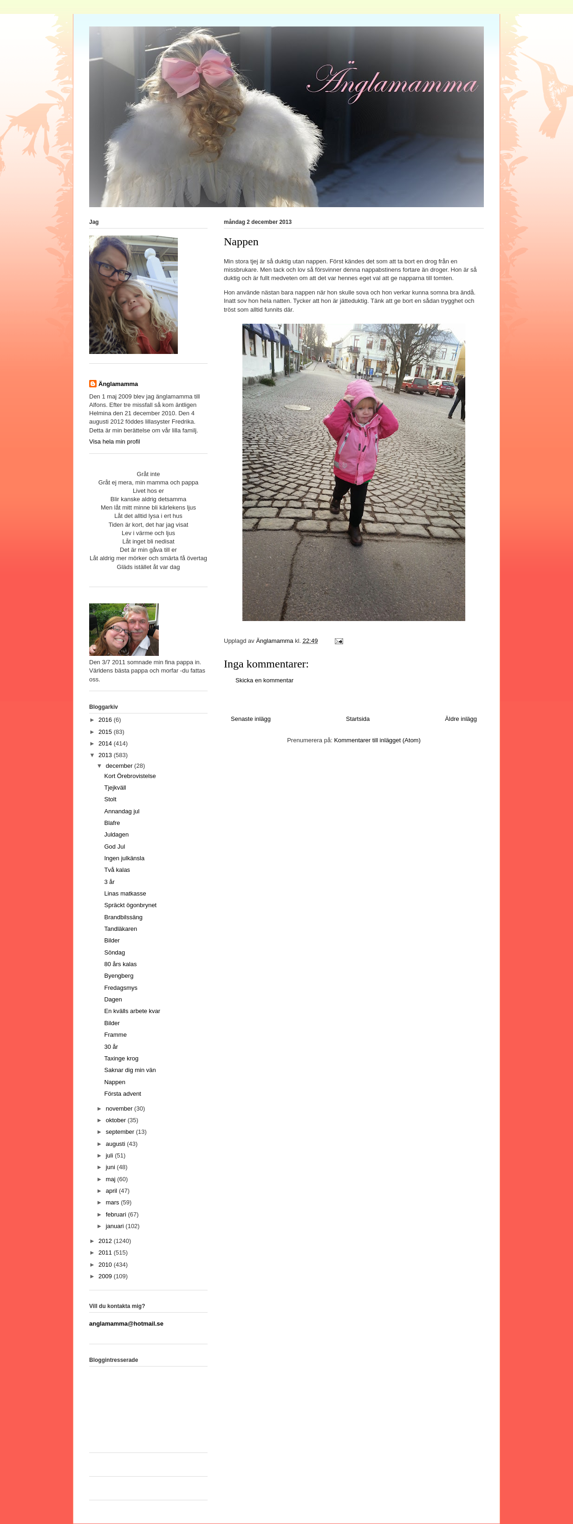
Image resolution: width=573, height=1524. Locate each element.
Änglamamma (118, 383)
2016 (106, 719)
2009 (106, 1276)
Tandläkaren (120, 928)
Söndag (114, 952)
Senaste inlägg (251, 718)
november (120, 1108)
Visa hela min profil (114, 441)
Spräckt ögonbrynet (130, 905)
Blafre (112, 822)
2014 (106, 743)
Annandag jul (121, 811)
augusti (116, 1143)
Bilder (111, 940)
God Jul (114, 846)
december (120, 765)
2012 (106, 1240)
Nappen (114, 1082)
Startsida (358, 718)
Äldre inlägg (461, 718)
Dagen (113, 999)
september (121, 1131)
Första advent (122, 1093)
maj (111, 1179)
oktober (117, 1120)
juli (110, 1155)
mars (113, 1202)
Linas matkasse (125, 893)
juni (111, 1167)
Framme (115, 1034)
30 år (111, 1046)
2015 (106, 731)
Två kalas (117, 869)
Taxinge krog (121, 1058)
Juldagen (116, 834)
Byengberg (118, 975)
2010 (106, 1264)
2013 (106, 755)
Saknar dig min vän (130, 1069)
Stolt (110, 799)
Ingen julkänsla (124, 858)
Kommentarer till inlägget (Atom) (377, 740)
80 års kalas (120, 964)
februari (117, 1214)
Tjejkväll (115, 787)
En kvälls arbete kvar (132, 1010)
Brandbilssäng (123, 917)
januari (116, 1226)
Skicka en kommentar (264, 680)
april (112, 1190)
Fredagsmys (120, 987)
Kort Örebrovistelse (130, 775)
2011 (106, 1252)
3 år (109, 881)
